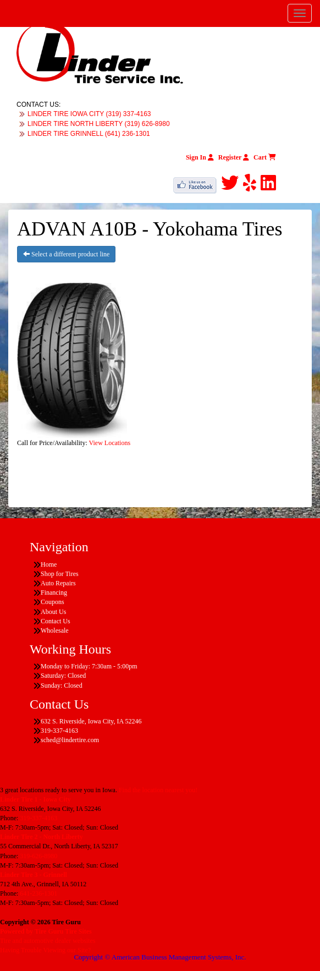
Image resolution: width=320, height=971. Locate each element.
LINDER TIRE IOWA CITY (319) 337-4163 (89, 114)
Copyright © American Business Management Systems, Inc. (160, 957)
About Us (53, 612)
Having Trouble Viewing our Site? (45, 950)
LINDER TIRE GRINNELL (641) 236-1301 (88, 134)
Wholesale (55, 630)
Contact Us (55, 621)
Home (49, 564)
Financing (54, 592)
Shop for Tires (60, 574)
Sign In (200, 157)
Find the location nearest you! (158, 790)
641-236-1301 (38, 893)
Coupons (52, 602)
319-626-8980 (38, 856)
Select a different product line (66, 254)
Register (233, 157)
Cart (264, 157)
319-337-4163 (38, 818)
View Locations (110, 443)
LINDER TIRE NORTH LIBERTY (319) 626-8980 (98, 124)
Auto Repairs (58, 583)
